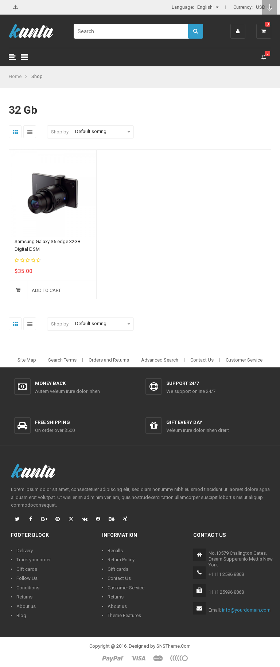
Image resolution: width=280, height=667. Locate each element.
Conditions (27, 587)
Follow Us (27, 578)
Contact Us (202, 360)
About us (26, 606)
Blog (21, 615)
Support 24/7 (182, 383)
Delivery (24, 550)
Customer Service (244, 360)
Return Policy (121, 559)
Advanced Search (159, 360)
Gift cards (26, 569)
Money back (50, 383)
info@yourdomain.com (246, 610)
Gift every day (184, 422)
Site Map (27, 360)
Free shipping (52, 422)
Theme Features (124, 615)
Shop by (60, 131)
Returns (24, 597)
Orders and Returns (109, 360)
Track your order (33, 559)
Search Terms (62, 360)
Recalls (115, 550)
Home (15, 76)
